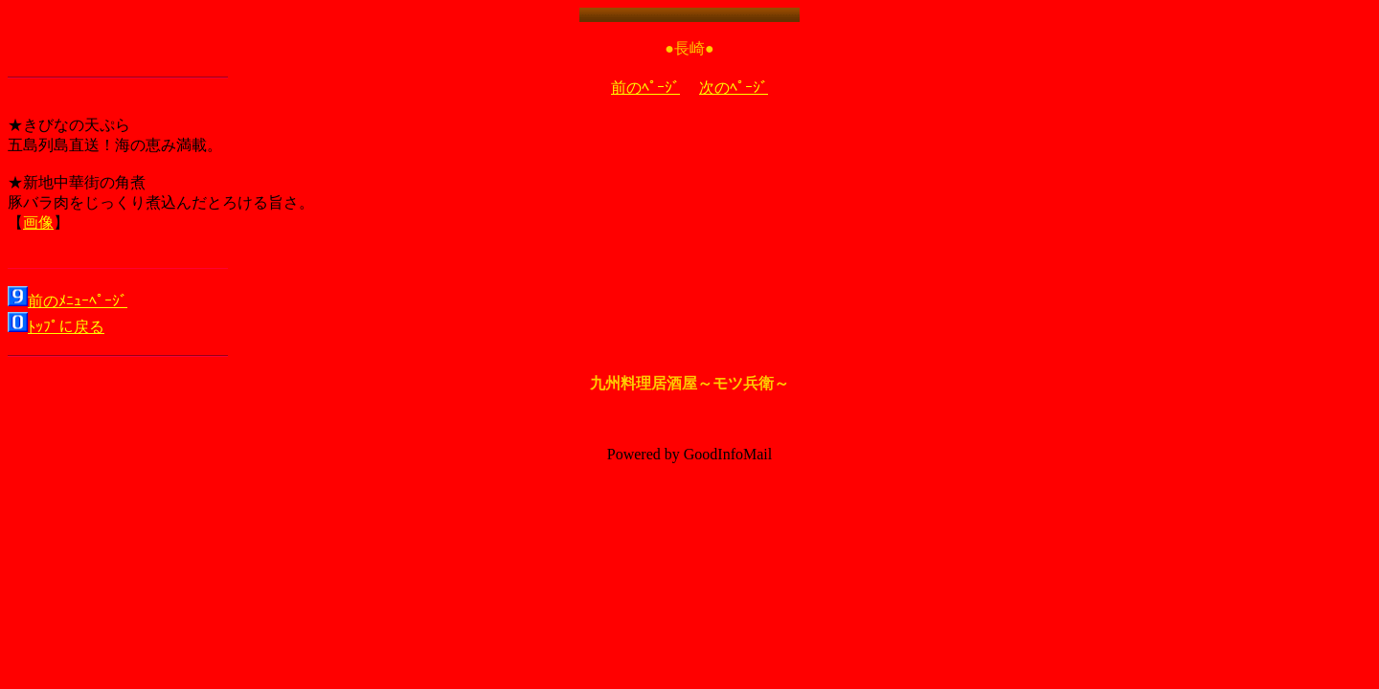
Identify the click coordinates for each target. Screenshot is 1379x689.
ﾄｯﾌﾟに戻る (66, 327)
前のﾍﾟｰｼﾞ (645, 87)
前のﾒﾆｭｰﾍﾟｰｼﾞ (77, 301)
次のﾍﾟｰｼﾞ (733, 87)
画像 (38, 222)
